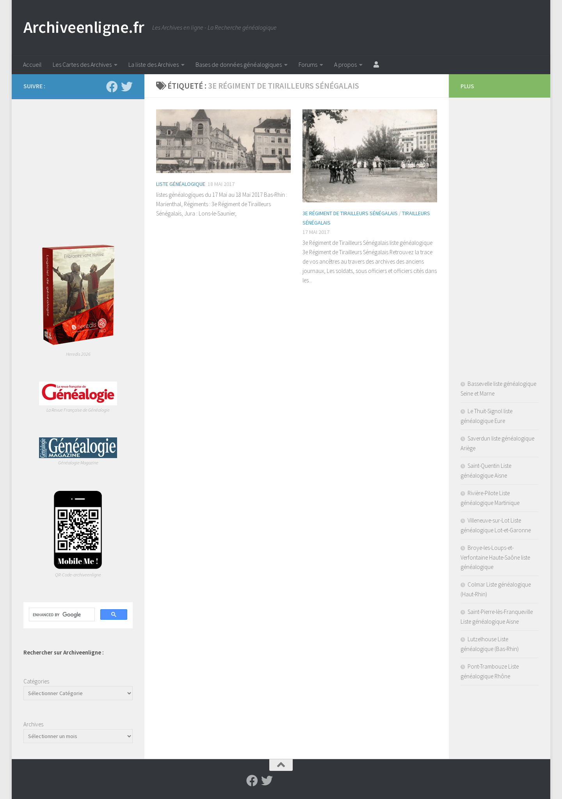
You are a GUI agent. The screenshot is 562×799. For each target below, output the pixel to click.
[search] (61, 614)
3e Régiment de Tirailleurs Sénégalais (350, 213)
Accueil (32, 64)
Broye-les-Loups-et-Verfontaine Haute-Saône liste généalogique (495, 557)
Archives (33, 724)
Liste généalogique (180, 183)
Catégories (36, 681)
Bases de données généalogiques (239, 64)
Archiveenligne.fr (83, 27)
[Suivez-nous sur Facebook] (112, 87)
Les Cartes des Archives (82, 64)
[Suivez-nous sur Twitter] (127, 87)
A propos (345, 64)
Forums (308, 64)
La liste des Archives (153, 64)
